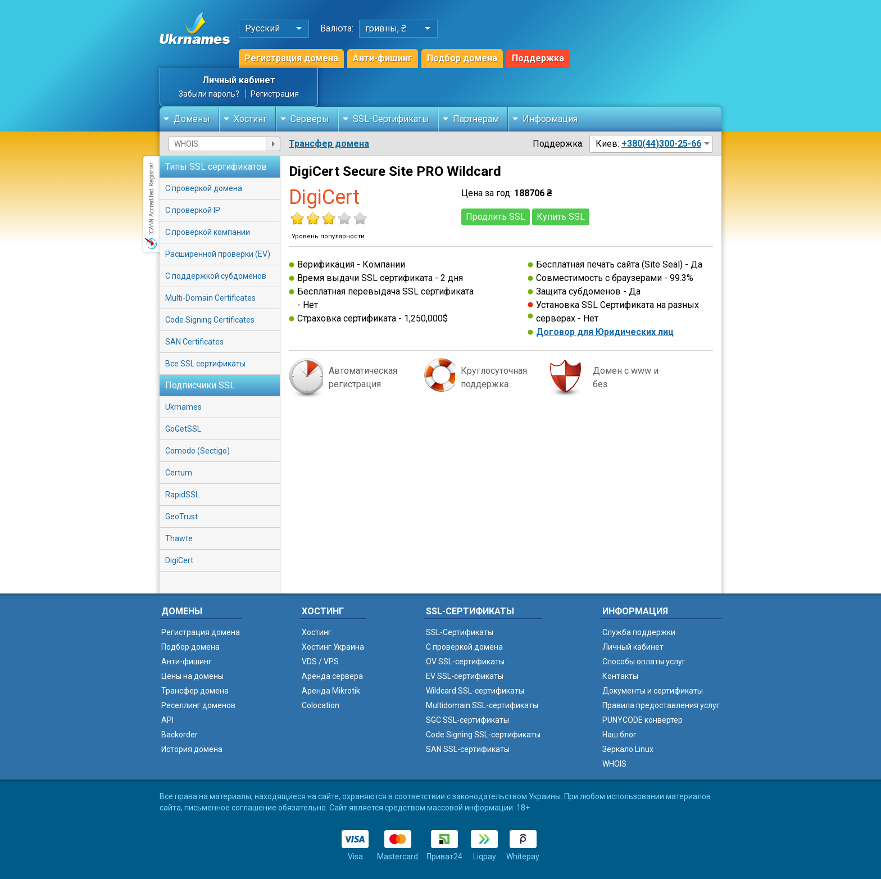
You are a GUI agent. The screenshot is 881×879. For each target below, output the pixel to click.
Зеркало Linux (627, 749)
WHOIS (614, 763)
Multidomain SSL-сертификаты (482, 705)
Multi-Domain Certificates (210, 297)
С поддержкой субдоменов (215, 275)
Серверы (309, 119)
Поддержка (538, 58)
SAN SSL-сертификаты (468, 749)
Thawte (179, 538)
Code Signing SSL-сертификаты (483, 734)
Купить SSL (561, 216)
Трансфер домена (329, 143)
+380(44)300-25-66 (661, 143)
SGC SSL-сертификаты (467, 719)
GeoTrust (181, 516)
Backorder (179, 734)
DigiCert (179, 560)
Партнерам (476, 119)
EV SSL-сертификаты (464, 676)
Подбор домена (462, 58)
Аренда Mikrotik (331, 690)
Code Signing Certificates (210, 319)
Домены (192, 119)
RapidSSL (182, 494)
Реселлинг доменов (198, 705)
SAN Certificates (194, 341)
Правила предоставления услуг (661, 705)
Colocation (320, 705)
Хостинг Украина (333, 646)
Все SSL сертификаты (205, 363)
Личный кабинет (238, 80)
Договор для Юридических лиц (605, 332)
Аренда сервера (332, 676)
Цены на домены (192, 676)
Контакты (620, 676)
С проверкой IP (192, 210)
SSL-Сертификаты (391, 119)
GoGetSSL (183, 428)
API (167, 719)
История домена (191, 749)
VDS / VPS (320, 661)
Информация (550, 119)
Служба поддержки (638, 632)
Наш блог (619, 734)
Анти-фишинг (382, 58)
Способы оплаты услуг (643, 661)
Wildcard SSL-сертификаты (475, 690)
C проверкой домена (464, 646)
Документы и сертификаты (652, 690)
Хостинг (250, 119)
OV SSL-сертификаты (465, 661)
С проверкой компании (207, 232)
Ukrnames (183, 406)
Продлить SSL (495, 216)
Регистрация (275, 93)
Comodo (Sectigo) (197, 450)
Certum (178, 472)
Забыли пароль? (209, 93)
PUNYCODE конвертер (642, 719)
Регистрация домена (291, 58)
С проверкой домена (203, 188)
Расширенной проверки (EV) (217, 254)
